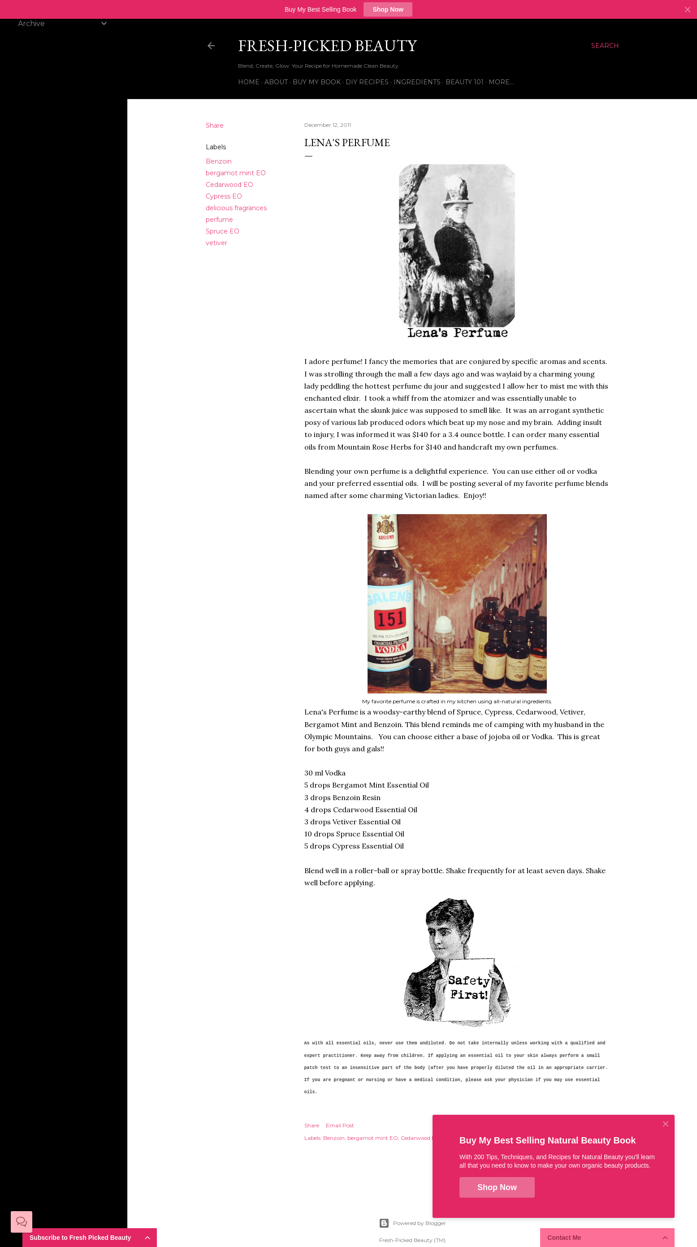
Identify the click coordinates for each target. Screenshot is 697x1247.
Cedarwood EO (229, 185)
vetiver (216, 243)
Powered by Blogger (412, 1223)
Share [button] (215, 125)
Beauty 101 (465, 82)
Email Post (340, 1125)
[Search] (605, 45)
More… (501, 82)
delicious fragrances (236, 208)
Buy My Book (317, 82)
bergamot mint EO (236, 173)
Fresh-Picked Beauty (327, 45)
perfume (219, 220)
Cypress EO (224, 196)
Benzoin (219, 161)
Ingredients (417, 82)
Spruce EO (222, 231)
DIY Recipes (367, 82)
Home (249, 82)
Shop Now (387, 9)
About (276, 82)
